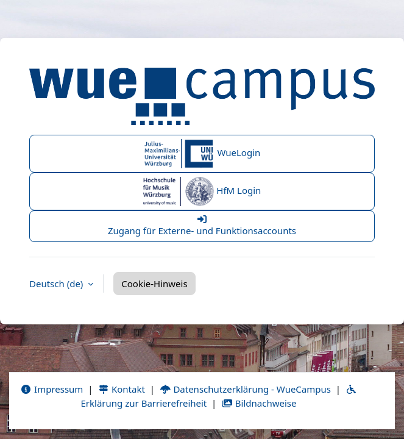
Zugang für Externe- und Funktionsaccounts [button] (202, 226)
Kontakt (121, 389)
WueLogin (202, 153)
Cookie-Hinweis (154, 283)
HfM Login (202, 191)
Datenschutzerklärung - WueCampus (245, 389)
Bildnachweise (258, 403)
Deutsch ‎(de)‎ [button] (57, 283)
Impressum (51, 389)
